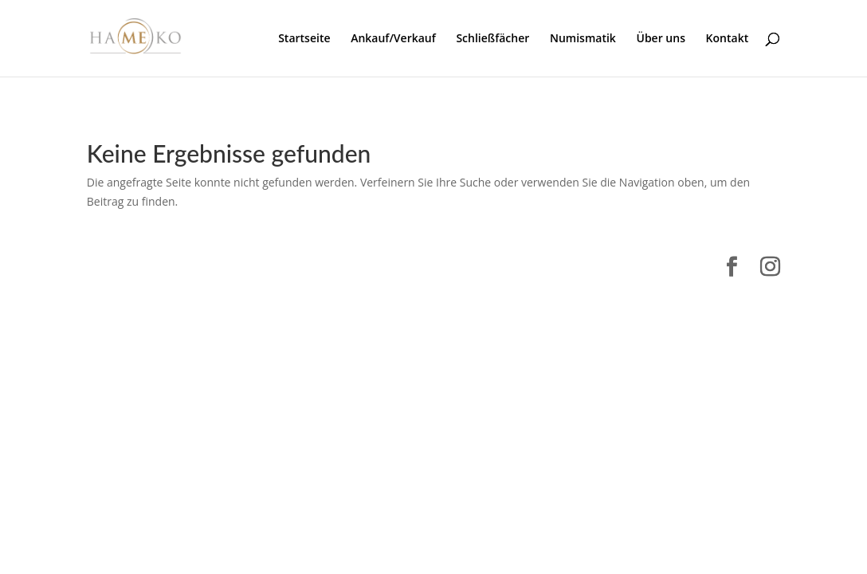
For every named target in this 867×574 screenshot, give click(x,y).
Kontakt (727, 39)
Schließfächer (492, 39)
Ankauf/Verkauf (393, 39)
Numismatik (583, 39)
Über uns (660, 39)
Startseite (304, 39)
